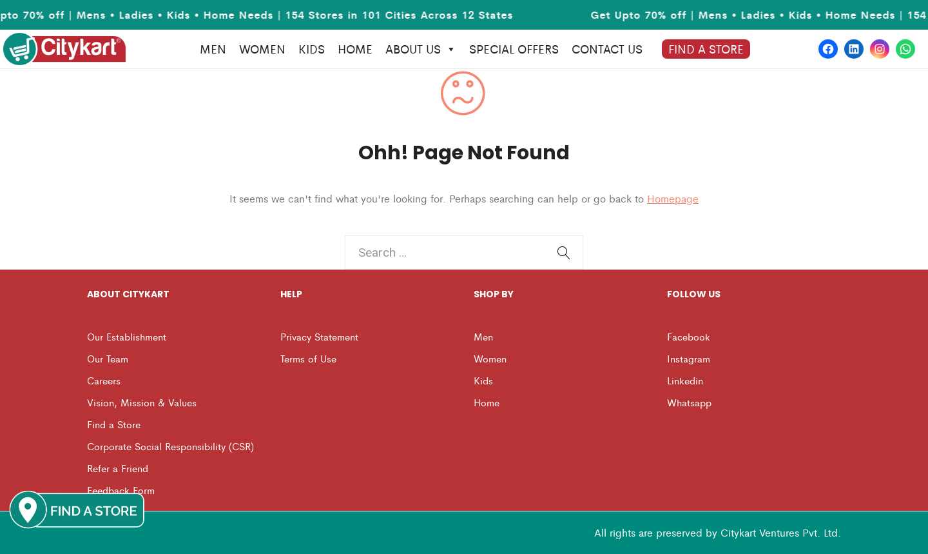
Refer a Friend (117, 468)
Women (490, 358)
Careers (104, 380)
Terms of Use (308, 358)
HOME (355, 49)
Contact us (607, 49)
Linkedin (685, 380)
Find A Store (706, 49)
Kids (483, 380)
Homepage (673, 198)
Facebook (688, 336)
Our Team (107, 358)
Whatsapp (689, 402)
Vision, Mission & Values (142, 402)
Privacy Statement (319, 336)
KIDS (311, 49)
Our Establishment (126, 336)
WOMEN (262, 49)
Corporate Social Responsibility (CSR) (170, 446)
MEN (213, 49)
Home (486, 402)
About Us (420, 49)
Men (483, 336)
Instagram (688, 358)
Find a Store (113, 424)
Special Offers (514, 49)
